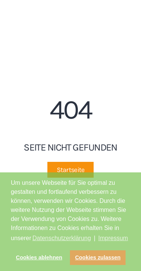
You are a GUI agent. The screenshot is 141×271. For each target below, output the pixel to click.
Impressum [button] (113, 238)
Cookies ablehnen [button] (39, 257)
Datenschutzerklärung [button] (61, 238)
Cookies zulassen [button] (98, 257)
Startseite (71, 170)
